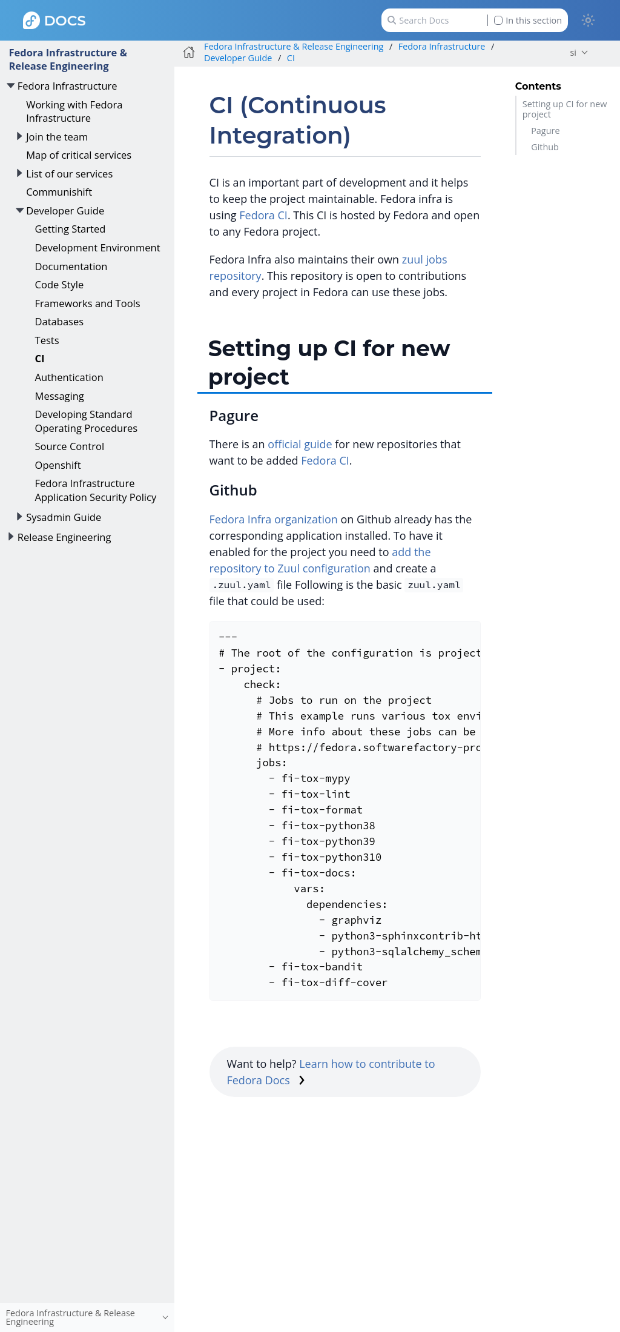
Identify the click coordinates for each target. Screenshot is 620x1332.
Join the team (57, 137)
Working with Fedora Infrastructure (74, 111)
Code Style (59, 284)
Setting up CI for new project (565, 109)
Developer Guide (65, 210)
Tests (47, 340)
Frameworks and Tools (87, 303)
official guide (300, 444)
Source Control (70, 446)
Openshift (58, 465)
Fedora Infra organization (273, 519)
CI (40, 358)
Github (545, 147)
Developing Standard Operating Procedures (86, 420)
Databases (59, 321)
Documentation (71, 266)
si (573, 52)
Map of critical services (78, 155)
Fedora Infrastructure (67, 86)
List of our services (69, 174)
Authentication (69, 377)
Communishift (59, 192)
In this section (528, 20)
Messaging (59, 396)
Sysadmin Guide (63, 517)
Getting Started (70, 229)
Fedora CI (263, 215)
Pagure (545, 130)
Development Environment (97, 247)
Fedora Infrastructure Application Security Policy (96, 489)
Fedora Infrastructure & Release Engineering (67, 59)
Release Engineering (64, 537)
